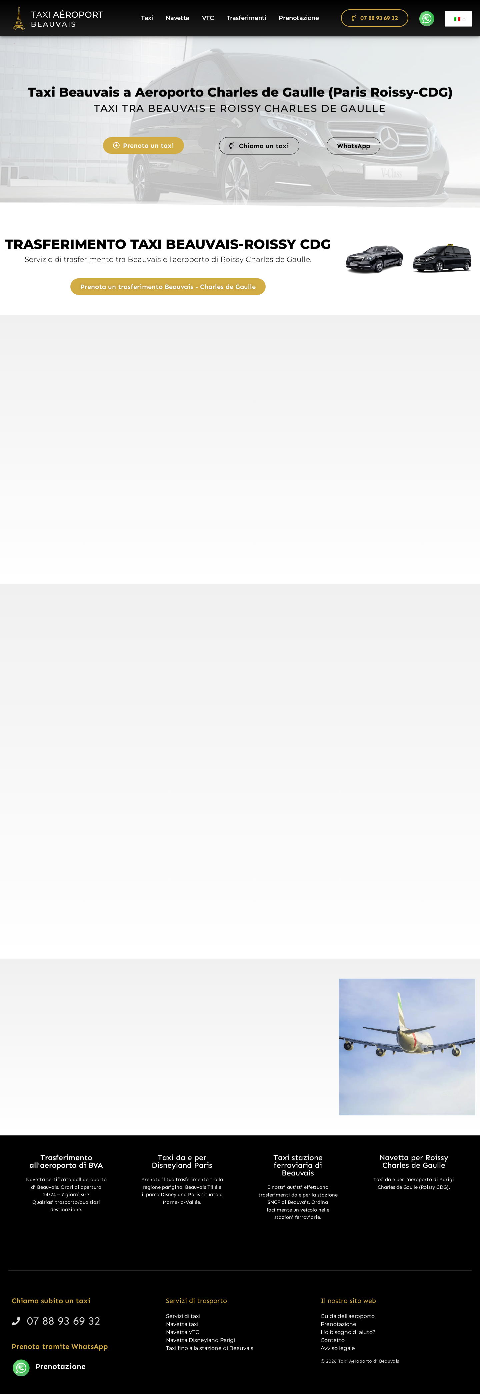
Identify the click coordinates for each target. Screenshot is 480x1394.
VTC (208, 18)
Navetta (177, 18)
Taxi (147, 18)
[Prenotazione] (21, 1368)
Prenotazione (299, 18)
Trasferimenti (246, 18)
